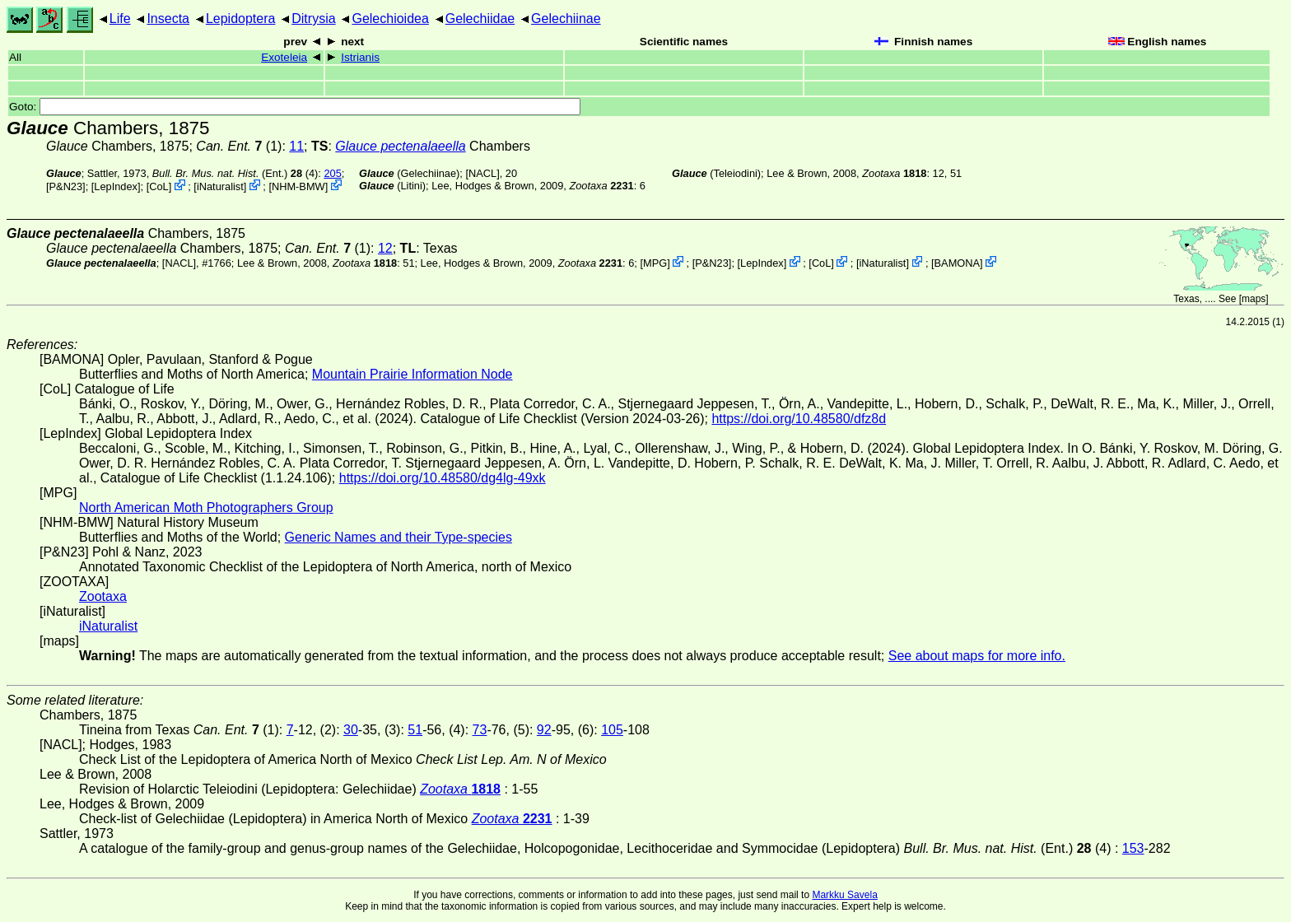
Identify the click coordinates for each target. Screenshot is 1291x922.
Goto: (294, 106)
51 (415, 730)
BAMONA (957, 263)
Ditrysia (313, 19)
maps (1253, 299)
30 (350, 730)
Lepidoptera (241, 19)
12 (385, 248)
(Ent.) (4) (235, 173)
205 (332, 173)
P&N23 (66, 186)
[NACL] (482, 173)
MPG (655, 263)
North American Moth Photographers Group (206, 508)
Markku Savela (844, 895)
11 (296, 146)
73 (480, 730)
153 (1133, 848)
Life (120, 19)
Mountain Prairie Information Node (412, 374)
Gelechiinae (566, 19)
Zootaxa (103, 596)
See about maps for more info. (976, 656)
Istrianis (360, 57)
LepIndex (115, 186)
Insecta (168, 19)
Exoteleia (284, 57)
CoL (158, 186)
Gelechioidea (390, 19)
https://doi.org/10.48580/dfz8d (798, 419)
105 (612, 730)
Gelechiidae (480, 19)
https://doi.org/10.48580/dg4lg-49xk (442, 478)
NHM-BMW (298, 186)
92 (544, 730)
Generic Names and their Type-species (398, 537)
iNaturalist (220, 186)
